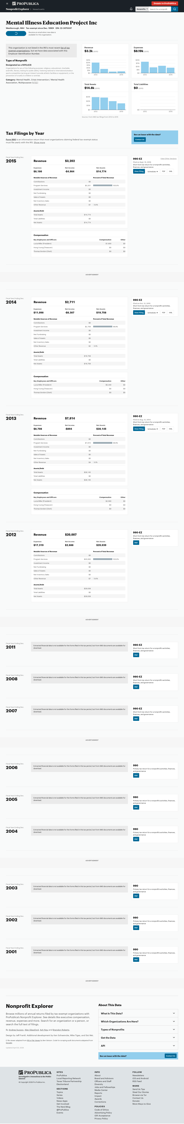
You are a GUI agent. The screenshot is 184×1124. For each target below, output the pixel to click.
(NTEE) (35, 82)
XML (170, 171)
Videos (60, 1098)
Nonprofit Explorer (17, 9)
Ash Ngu (44, 1030)
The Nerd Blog (63, 1107)
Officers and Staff (103, 1081)
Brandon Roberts (61, 1030)
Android (144, 1078)
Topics (60, 1092)
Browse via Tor (140, 1095)
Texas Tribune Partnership (69, 1081)
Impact (98, 1096)
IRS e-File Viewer (33, 1041)
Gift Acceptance (102, 1116)
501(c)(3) (26, 64)
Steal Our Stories (141, 1092)
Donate (136, 1101)
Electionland (63, 1084)
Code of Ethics (102, 1110)
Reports (98, 1093)
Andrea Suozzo (16, 1030)
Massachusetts (38, 9)
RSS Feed (137, 1081)
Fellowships (109, 1087)
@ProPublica (63, 1110)
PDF (163, 171)
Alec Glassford (32, 1030)
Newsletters (138, 1075)
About (98, 1075)
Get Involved (63, 1104)
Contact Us (139, 139)
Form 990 (11, 139)
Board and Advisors (104, 1078)
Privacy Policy (101, 1119)
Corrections (100, 1102)
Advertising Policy (103, 1113)
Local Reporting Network (69, 1078)
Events (60, 1113)
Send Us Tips (139, 1089)
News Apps (62, 1101)
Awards (98, 1099)
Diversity (99, 1084)
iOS (134, 1078)
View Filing (139, 171)
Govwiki (9, 1043)
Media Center (101, 1090)
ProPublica (62, 1075)
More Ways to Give (142, 1104)
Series (59, 1095)
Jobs (97, 1087)
